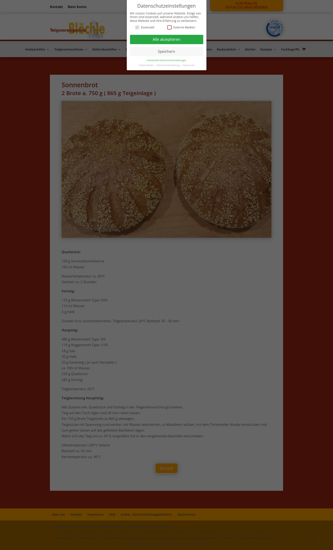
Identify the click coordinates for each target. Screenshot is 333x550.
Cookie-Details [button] (146, 65)
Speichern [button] (166, 51)
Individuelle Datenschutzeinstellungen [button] (166, 60)
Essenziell (144, 27)
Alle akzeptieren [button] (166, 39)
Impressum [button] (189, 65)
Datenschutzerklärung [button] (168, 65)
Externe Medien (181, 27)
